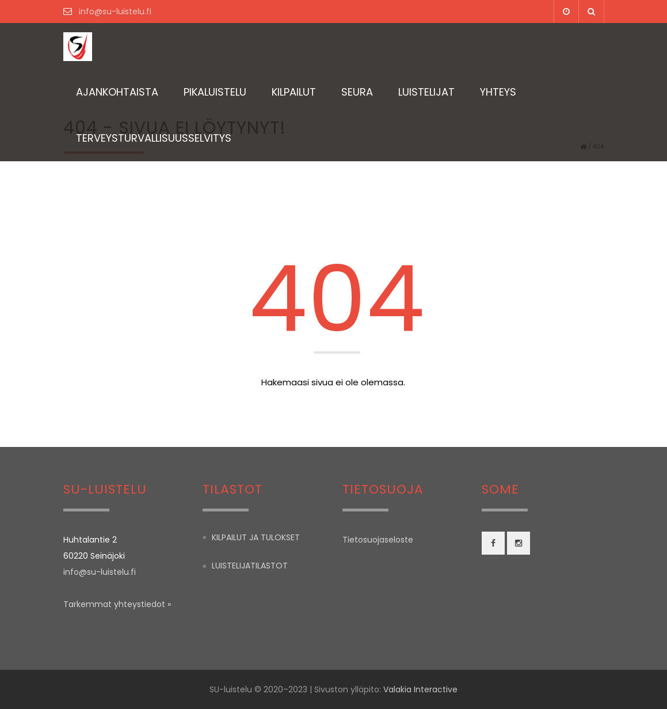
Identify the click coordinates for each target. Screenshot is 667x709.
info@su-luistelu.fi (114, 11)
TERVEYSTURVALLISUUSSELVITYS (153, 138)
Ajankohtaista (117, 92)
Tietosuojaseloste (377, 539)
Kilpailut (294, 92)
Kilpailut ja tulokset (256, 537)
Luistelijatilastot (250, 566)
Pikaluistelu (215, 92)
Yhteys (498, 92)
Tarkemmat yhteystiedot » (117, 604)
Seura (357, 92)
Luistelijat (426, 92)
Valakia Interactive (420, 689)
